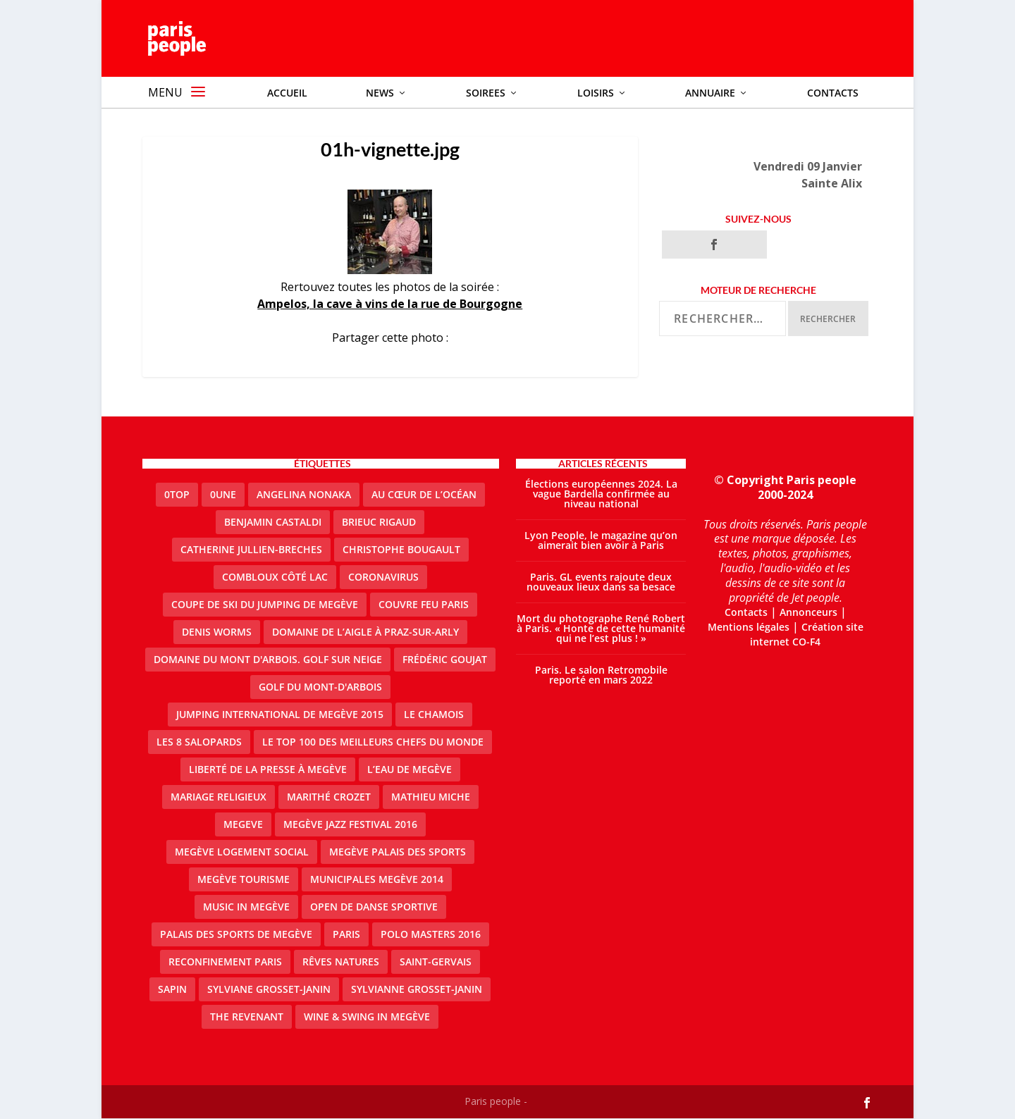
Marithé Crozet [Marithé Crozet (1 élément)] (329, 797)
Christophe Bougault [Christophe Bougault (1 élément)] (401, 550)
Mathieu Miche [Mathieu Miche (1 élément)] (430, 797)
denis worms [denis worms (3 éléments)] (217, 632)
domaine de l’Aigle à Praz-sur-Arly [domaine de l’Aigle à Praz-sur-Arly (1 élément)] (365, 632)
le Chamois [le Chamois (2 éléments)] (434, 715)
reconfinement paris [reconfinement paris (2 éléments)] (225, 962)
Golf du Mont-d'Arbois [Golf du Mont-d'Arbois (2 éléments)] (320, 687)
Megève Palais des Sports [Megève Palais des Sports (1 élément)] (397, 852)
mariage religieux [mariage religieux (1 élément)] (218, 797)
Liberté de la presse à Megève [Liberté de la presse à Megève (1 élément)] (268, 770)
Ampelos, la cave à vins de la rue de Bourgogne (389, 304)
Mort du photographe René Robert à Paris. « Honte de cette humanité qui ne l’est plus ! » (601, 628)
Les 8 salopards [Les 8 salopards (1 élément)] (199, 742)
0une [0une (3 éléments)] (223, 495)
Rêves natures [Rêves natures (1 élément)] (340, 962)
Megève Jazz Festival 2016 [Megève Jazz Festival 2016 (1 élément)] (350, 824)
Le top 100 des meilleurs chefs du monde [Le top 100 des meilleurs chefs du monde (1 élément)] (373, 742)
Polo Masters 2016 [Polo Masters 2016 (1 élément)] (431, 934)
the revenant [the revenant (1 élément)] (246, 1017)
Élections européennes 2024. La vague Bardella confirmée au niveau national (601, 494)
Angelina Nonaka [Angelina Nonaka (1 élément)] (304, 495)
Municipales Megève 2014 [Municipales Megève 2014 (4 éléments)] (376, 879)
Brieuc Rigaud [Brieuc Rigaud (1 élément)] (379, 522)
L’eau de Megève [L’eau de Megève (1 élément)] (409, 770)
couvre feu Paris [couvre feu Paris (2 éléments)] (424, 605)
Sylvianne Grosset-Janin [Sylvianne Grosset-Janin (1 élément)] (416, 989)
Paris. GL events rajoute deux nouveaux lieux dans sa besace (601, 582)
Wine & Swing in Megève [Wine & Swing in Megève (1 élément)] (367, 1017)
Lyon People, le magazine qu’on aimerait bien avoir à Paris (600, 540)
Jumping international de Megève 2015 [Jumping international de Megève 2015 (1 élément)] (279, 715)
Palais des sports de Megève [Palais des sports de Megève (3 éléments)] (236, 934)
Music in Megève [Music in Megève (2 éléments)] (246, 907)
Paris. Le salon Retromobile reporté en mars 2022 (601, 675)
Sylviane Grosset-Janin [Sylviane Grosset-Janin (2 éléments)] (269, 989)
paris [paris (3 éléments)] (346, 934)
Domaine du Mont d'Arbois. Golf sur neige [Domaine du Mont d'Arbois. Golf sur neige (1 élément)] (268, 660)
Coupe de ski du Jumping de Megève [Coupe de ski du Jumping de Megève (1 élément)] (264, 605)
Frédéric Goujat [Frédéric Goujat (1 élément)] (444, 660)
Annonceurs (808, 612)
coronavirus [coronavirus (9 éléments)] (383, 577)
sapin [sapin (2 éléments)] (172, 989)
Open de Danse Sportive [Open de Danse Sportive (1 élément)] (374, 907)
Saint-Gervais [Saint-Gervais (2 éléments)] (436, 962)
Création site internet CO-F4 (806, 635)
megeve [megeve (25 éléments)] (243, 824)
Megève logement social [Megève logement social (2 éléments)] (242, 852)
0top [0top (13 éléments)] (177, 495)
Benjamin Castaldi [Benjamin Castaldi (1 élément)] (272, 522)
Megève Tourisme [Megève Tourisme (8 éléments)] (243, 879)
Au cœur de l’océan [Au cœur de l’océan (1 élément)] (423, 495)
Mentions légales (748, 627)
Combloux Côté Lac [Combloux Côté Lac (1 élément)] (275, 577)
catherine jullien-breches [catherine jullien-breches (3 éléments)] (251, 550)
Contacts (746, 612)
